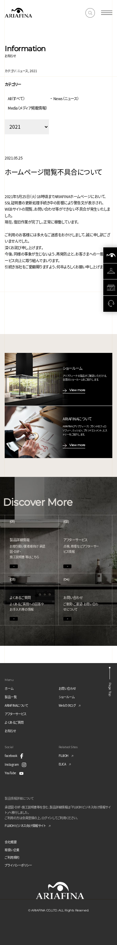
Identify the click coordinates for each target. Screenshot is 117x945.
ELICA (62, 764)
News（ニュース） (66, 98)
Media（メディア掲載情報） (27, 108)
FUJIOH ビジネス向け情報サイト (25, 825)
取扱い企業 (12, 849)
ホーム (9, 688)
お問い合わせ (67, 688)
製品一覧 (11, 696)
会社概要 (11, 842)
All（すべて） (16, 98)
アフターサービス (15, 713)
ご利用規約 (12, 857)
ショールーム (67, 696)
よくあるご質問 (14, 722)
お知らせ (10, 730)
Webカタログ (67, 705)
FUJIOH (63, 755)
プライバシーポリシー (18, 865)
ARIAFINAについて (16, 705)
